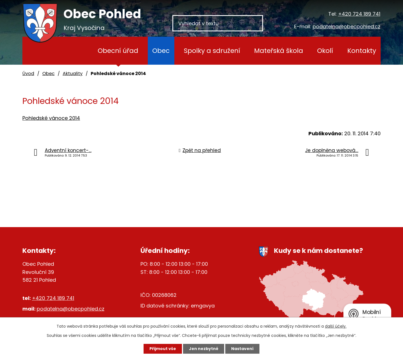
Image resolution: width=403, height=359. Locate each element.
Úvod (75, 51)
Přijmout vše (162, 348)
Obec (161, 50)
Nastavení (242, 348)
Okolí (325, 50)
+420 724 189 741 (359, 13)
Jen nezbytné (203, 348)
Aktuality (73, 73)
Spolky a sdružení (212, 50)
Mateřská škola (278, 50)
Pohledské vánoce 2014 (51, 118)
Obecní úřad (118, 50)
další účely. (335, 326)
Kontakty (361, 50)
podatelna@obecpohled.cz (346, 26)
